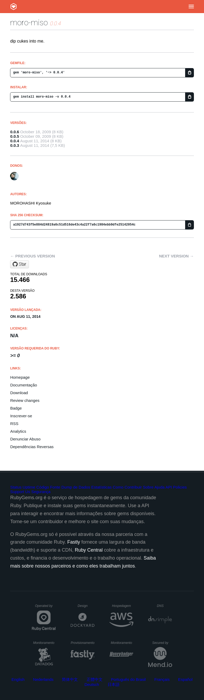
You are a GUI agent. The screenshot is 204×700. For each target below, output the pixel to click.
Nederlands (43, 679)
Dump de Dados (75, 487)
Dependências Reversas (31, 446)
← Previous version (32, 256)
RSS (14, 423)
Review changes (24, 400)
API (168, 487)
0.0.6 (14, 132)
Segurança (41, 491)
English (17, 679)
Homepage (19, 377)
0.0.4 (14, 141)
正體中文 (95, 679)
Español (185, 679)
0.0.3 (14, 145)
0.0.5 (14, 136)
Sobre (148, 487)
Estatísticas (101, 487)
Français (162, 679)
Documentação (23, 385)
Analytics (18, 431)
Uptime (29, 487)
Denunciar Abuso (25, 439)
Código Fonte (48, 487)
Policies (180, 487)
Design (86, 606)
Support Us (20, 491)
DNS (164, 606)
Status (16, 487)
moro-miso (29, 22)
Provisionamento (83, 643)
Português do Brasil (128, 679)
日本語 (114, 684)
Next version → (176, 256)
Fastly (73, 542)
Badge (16, 408)
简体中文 (70, 679)
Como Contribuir (127, 487)
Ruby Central (89, 550)
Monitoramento (44, 643)
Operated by (45, 607)
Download (19, 392)
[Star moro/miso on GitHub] (19, 264)
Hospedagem (122, 606)
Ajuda (159, 487)
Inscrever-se (21, 416)
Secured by (162, 643)
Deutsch (91, 684)
